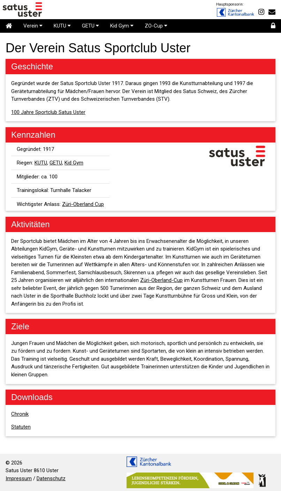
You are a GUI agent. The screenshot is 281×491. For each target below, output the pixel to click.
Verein (33, 26)
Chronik (20, 414)
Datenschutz (51, 478)
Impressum (19, 478)
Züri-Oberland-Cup (161, 280)
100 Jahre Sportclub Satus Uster (48, 112)
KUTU (62, 26)
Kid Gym (122, 26)
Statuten (21, 427)
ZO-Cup (156, 26)
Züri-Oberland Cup (83, 204)
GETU (90, 26)
